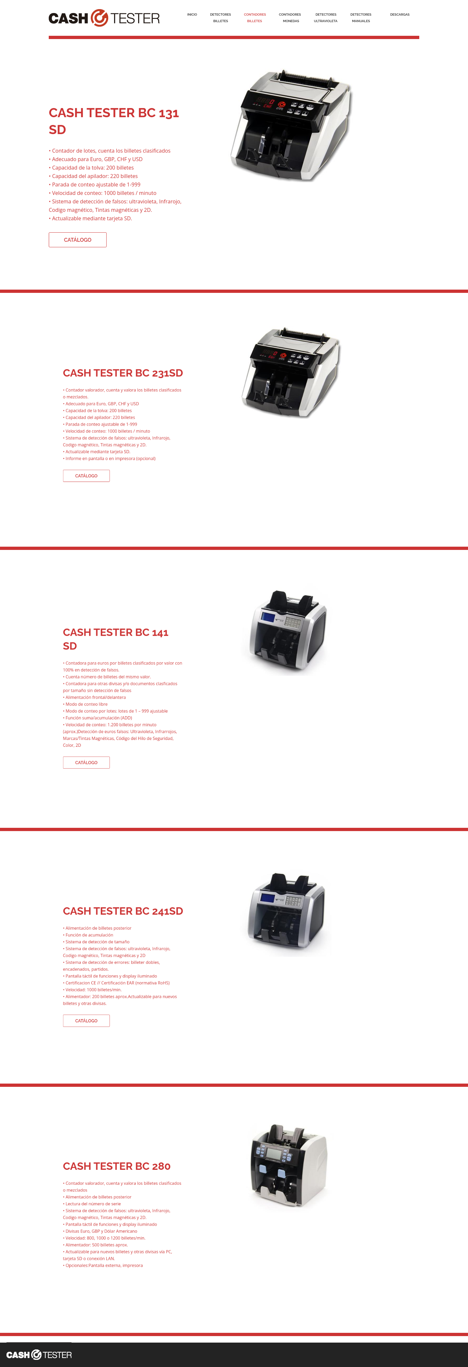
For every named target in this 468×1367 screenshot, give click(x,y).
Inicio (192, 14)
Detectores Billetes (220, 18)
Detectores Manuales (360, 18)
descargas (400, 14)
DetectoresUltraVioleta (325, 18)
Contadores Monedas (290, 18)
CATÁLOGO (78, 239)
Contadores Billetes (255, 18)
